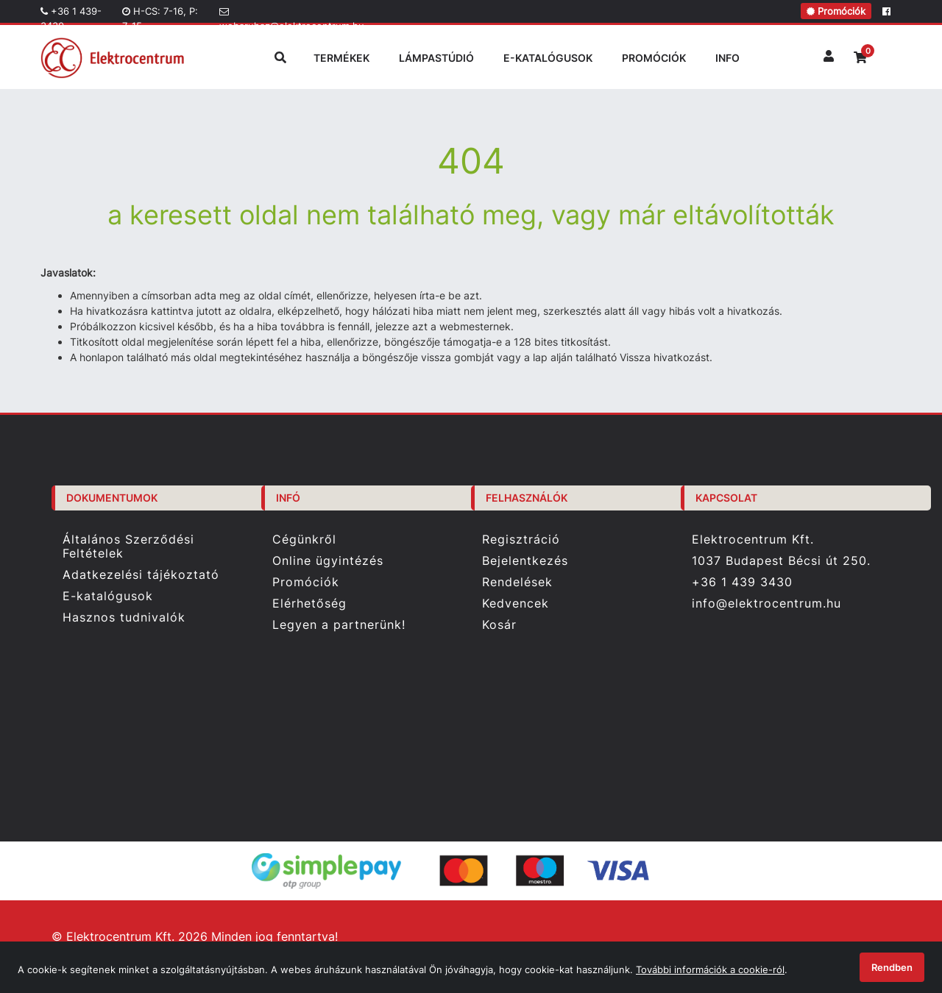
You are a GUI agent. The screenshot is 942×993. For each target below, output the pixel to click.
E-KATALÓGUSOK (547, 57)
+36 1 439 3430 (742, 581)
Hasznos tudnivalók (124, 617)
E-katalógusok (108, 596)
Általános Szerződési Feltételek (128, 546)
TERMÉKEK (341, 57)
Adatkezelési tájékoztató (141, 575)
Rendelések (517, 582)
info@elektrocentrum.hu (766, 604)
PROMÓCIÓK (654, 57)
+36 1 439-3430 (71, 14)
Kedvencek (515, 604)
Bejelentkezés (525, 561)
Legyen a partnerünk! (339, 625)
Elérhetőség (309, 604)
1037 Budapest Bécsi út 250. (781, 561)
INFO (727, 57)
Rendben (892, 967)
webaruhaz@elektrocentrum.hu (291, 15)
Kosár (499, 625)
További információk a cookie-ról (710, 969)
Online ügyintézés (327, 561)
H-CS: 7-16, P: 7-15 (160, 14)
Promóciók (836, 11)
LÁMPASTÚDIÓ (436, 57)
